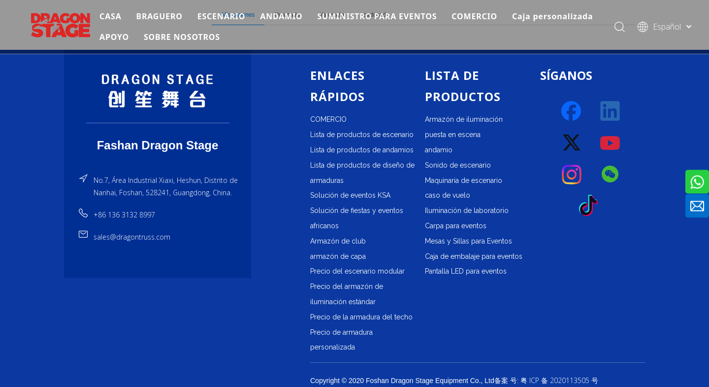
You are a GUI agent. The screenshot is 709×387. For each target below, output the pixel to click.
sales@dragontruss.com (132, 237)
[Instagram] (572, 174)
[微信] (610, 174)
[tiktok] (591, 206)
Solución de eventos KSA (350, 195)
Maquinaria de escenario (463, 180)
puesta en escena (453, 135)
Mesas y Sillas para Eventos (468, 241)
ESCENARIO (223, 16)
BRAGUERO (161, 16)
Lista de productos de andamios (362, 150)
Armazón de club (338, 241)
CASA (112, 16)
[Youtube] (610, 143)
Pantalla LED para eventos (466, 271)
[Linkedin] (610, 111)
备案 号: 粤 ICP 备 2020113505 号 (546, 380)
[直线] (157, 123)
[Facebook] (572, 111)
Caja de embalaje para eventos (473, 256)
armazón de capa (338, 256)
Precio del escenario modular (357, 271)
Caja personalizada (554, 16)
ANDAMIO (283, 16)
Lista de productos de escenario (362, 135)
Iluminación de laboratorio (467, 210)
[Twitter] (572, 143)
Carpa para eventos (455, 226)
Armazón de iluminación (464, 119)
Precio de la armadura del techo (361, 317)
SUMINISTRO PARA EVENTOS (379, 16)
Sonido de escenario (458, 165)
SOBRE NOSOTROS (184, 37)
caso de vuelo (447, 195)
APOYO (116, 37)
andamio (438, 150)
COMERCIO (477, 16)
